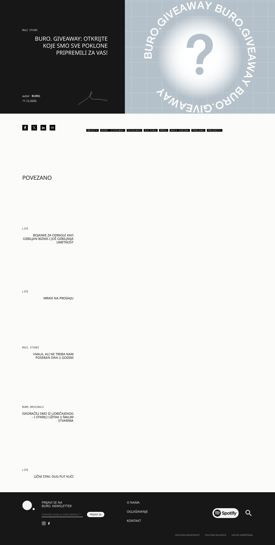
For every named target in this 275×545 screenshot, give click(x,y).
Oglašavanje (137, 511)
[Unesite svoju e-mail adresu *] (62, 514)
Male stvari (30, 30)
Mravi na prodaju (58, 298)
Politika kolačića (215, 535)
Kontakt (134, 521)
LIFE (25, 228)
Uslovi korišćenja (242, 535)
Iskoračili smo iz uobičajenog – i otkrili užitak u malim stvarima (47, 417)
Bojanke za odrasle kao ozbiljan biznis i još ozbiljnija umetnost (48, 238)
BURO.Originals (33, 406)
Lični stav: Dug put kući (53, 476)
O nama (133, 502)
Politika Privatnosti (187, 535)
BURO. (36, 96)
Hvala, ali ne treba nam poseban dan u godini (53, 356)
